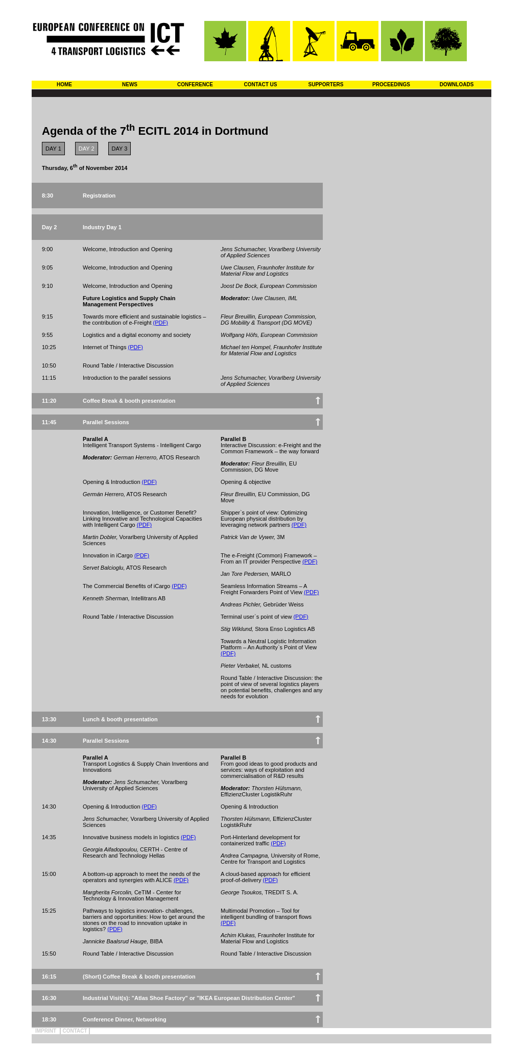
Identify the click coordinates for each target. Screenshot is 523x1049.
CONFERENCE (195, 84)
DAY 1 (53, 148)
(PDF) (160, 323)
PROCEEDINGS (391, 84)
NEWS (129, 84)
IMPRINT (45, 1031)
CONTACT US (260, 84)
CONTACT (74, 1031)
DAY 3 (120, 148)
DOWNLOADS (457, 84)
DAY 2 (86, 148)
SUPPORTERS (326, 84)
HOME (64, 84)
